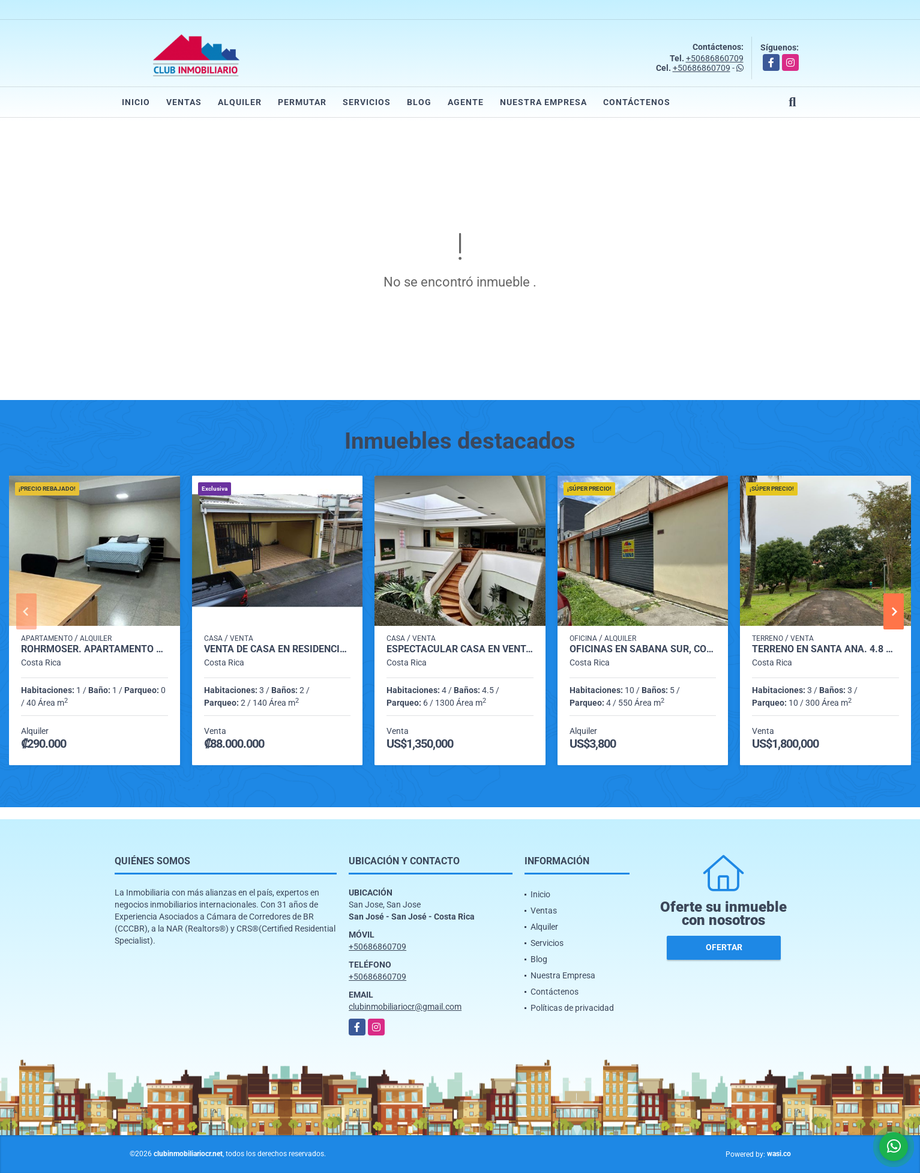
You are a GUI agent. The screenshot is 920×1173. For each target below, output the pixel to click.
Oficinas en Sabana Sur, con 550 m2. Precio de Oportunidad (643, 649)
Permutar (302, 102)
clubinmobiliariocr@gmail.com (405, 1006)
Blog (419, 102)
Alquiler (240, 102)
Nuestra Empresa (543, 102)
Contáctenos (636, 102)
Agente (466, 102)
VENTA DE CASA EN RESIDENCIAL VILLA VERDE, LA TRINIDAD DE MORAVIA (277, 649)
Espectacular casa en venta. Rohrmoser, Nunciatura (460, 649)
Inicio (136, 102)
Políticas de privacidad (572, 1008)
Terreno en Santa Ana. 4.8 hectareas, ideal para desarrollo (825, 649)
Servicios (367, 102)
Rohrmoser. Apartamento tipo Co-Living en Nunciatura (94, 649)
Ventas (184, 102)
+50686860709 (715, 58)
